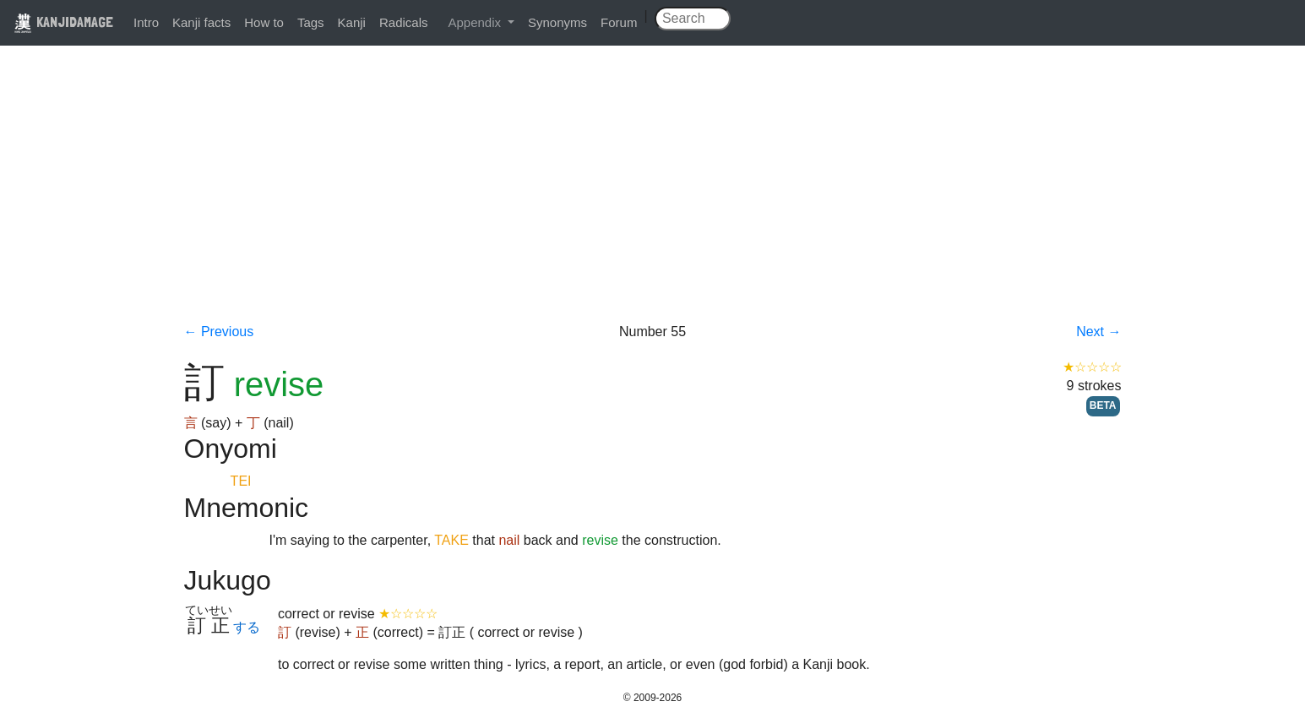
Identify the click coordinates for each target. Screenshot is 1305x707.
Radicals (403, 22)
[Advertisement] (653, 196)
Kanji (352, 22)
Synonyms (557, 22)
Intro (146, 22)
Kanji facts (201, 22)
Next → (1098, 331)
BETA (1103, 405)
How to (264, 22)
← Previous (219, 331)
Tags (310, 22)
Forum (619, 22)
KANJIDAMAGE (63, 21)
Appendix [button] (476, 22)
